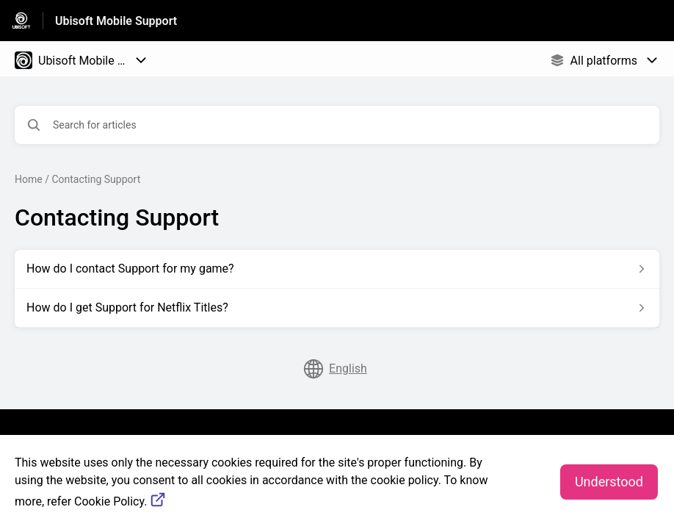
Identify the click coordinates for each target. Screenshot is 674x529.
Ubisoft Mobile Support (116, 21)
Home (29, 179)
